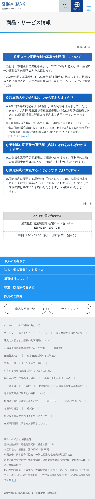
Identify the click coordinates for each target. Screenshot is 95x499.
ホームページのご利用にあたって (22, 325)
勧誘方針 (58, 348)
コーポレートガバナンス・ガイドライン (26, 333)
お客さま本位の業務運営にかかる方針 (24, 348)
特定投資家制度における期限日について (26, 416)
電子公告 (51, 400)
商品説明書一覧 (73, 400)
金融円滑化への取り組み (57, 378)
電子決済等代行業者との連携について (24, 393)
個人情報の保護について (69, 333)
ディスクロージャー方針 (17, 385)
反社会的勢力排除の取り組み (19, 378)
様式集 (30, 408)
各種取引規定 (11, 408)
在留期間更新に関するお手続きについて (26, 423)
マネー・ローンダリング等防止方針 (23, 363)
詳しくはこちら (16, 136)
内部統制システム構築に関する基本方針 (61, 385)
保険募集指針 (11, 355)
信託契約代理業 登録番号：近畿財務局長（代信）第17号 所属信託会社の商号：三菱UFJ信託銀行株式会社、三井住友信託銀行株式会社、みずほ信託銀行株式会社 (47, 475)
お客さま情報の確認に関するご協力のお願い (28, 370)
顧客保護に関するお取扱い (41, 355)
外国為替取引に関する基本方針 (21, 400)
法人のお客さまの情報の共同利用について (27, 340)
